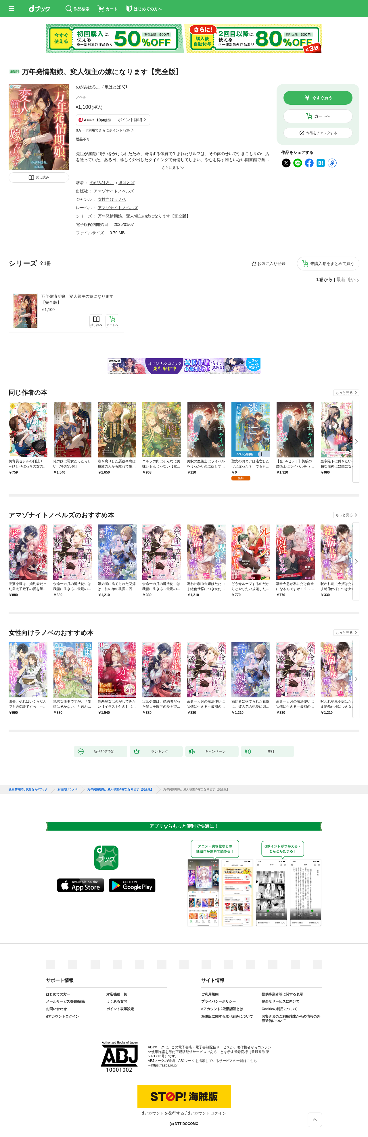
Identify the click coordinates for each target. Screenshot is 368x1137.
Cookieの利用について (279, 1009)
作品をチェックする (321, 133)
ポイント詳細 (130, 119)
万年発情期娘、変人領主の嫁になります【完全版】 (77, 299)
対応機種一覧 (116, 994)
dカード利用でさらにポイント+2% (103, 130)
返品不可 (83, 139)
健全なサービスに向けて (281, 1001)
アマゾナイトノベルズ (114, 191)
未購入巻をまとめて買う (332, 263)
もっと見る (344, 393)
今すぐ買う (322, 98)
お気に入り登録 (271, 263)
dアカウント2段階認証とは (222, 1009)
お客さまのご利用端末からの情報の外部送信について (291, 1018)
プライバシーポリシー (218, 1001)
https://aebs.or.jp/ (164, 1065)
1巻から (324, 279)
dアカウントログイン (62, 1016)
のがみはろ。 (88, 87)
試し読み (42, 177)
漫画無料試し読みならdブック (28, 789)
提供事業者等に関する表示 (282, 994)
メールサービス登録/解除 (65, 1001)
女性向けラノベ (112, 199)
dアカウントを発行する (163, 1113)
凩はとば (113, 87)
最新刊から (347, 279)
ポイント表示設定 (120, 1009)
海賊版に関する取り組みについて (227, 1016)
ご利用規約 (209, 994)
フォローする (125, 87)
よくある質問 (116, 1001)
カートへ (322, 116)
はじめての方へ (58, 994)
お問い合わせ (56, 1009)
